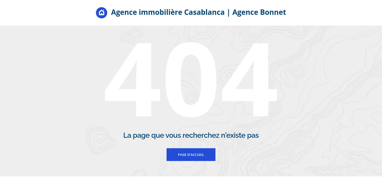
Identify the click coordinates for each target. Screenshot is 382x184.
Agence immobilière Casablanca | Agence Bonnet (191, 12)
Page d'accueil (191, 154)
